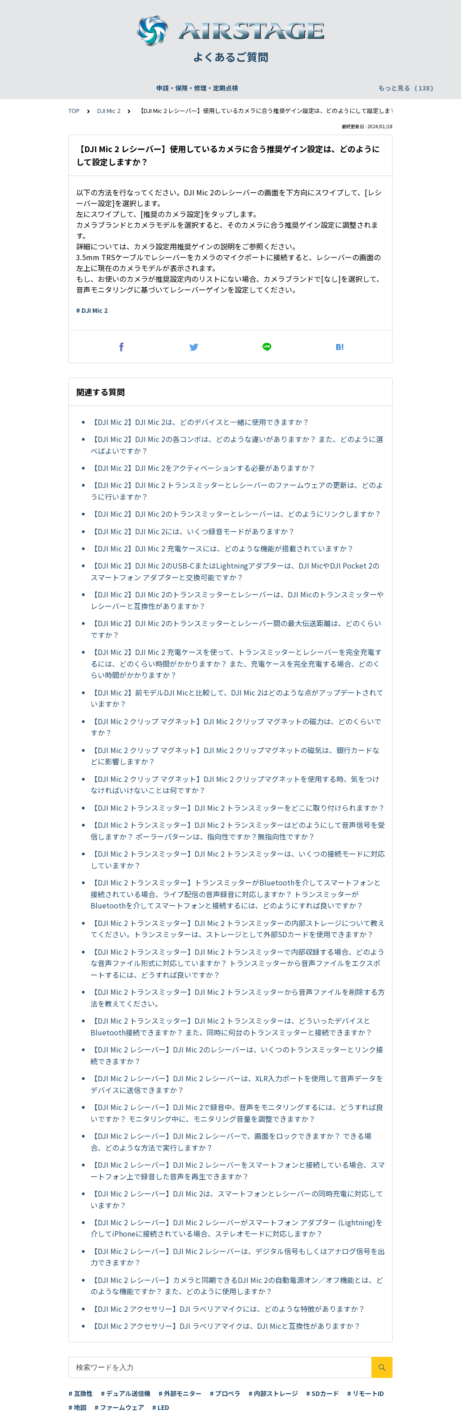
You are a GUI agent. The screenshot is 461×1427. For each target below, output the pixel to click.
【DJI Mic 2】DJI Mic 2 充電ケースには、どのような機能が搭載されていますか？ (222, 548)
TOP (74, 110)
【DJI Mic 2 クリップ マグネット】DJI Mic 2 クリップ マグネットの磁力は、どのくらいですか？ (235, 727)
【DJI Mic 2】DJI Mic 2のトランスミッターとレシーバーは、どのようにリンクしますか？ (235, 513)
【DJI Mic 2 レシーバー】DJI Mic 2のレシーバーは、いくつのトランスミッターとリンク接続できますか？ (236, 1055)
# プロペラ (225, 1393)
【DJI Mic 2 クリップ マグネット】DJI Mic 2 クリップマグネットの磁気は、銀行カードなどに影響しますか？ (235, 756)
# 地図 (77, 1407)
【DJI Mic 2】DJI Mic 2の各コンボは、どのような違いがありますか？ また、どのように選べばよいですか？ (236, 445)
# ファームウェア (119, 1407)
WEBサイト (289, 87)
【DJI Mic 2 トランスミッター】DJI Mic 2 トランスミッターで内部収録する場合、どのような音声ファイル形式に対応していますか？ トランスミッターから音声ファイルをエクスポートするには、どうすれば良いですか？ (237, 963)
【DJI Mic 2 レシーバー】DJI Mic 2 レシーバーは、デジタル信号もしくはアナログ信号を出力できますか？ (237, 1257)
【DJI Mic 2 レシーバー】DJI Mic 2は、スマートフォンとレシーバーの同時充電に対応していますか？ (236, 1199)
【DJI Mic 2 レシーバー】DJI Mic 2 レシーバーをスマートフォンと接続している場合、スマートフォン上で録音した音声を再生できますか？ (237, 1170)
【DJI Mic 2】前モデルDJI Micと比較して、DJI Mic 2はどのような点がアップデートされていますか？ (237, 698)
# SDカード (322, 1393)
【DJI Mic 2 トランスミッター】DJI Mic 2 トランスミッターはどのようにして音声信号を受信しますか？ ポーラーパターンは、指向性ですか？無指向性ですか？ (237, 830)
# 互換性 (80, 1393)
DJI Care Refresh (234, 87)
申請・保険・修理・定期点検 (79, 87)
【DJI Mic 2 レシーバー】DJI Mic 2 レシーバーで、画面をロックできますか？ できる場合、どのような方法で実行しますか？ (230, 1141)
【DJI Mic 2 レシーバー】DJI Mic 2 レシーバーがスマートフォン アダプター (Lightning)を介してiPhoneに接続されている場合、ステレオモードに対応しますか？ (236, 1228)
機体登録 (145, 87)
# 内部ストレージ (273, 1393)
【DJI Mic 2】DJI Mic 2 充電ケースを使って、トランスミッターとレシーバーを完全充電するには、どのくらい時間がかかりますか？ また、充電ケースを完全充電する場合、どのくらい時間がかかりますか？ (236, 663)
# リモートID (365, 1393)
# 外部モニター (180, 1393)
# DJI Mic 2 (92, 310)
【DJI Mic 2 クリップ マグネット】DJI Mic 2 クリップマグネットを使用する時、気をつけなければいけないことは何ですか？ (235, 784)
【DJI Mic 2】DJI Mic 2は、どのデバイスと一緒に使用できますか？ (199, 421)
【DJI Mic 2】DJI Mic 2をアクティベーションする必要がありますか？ (203, 467)
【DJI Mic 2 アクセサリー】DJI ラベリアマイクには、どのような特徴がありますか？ (227, 1308)
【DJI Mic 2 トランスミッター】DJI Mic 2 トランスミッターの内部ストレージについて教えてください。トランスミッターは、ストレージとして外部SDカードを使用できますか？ (237, 928)
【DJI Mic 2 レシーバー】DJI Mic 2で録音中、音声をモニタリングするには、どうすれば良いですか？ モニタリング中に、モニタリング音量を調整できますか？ (236, 1113)
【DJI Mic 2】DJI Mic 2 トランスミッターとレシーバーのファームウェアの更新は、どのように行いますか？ (236, 490)
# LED (160, 1407)
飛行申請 (182, 87)
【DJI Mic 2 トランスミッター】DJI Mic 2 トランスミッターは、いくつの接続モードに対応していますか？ (237, 859)
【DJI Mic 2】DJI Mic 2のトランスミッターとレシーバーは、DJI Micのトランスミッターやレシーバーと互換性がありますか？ (237, 600)
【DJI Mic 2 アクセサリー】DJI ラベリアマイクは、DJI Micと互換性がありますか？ (225, 1325)
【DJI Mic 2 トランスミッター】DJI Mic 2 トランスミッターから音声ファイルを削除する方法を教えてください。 (237, 997)
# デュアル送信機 (125, 1393)
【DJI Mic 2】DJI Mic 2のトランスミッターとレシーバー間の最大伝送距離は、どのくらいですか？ (235, 629)
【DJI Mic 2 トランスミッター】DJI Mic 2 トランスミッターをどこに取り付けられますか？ (237, 807)
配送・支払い (337, 87)
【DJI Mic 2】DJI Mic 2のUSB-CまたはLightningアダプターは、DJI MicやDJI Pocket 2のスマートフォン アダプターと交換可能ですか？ (235, 571)
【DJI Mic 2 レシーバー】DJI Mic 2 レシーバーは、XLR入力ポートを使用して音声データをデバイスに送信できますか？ (236, 1084)
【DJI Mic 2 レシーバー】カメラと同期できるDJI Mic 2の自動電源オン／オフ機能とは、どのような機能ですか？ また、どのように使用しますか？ (236, 1285)
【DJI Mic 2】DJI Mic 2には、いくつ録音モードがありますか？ (192, 531)
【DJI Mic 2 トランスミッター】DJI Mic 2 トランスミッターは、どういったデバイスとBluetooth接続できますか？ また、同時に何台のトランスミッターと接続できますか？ (231, 1026)
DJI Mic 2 (108, 110)
